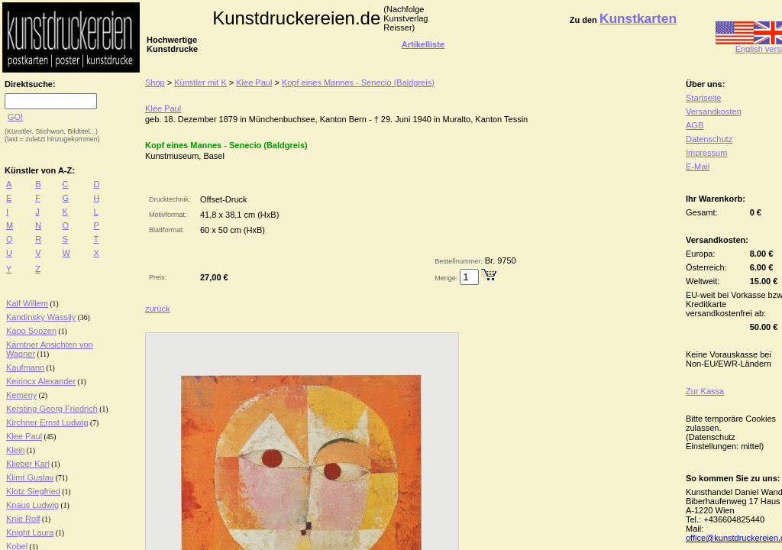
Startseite (703, 97)
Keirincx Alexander (41, 381)
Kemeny (21, 395)
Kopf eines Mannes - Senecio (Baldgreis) (358, 82)
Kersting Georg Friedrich (52, 408)
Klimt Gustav (29, 477)
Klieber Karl (28, 463)
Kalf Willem (27, 303)
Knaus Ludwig (32, 505)
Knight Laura (29, 532)
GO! (15, 116)
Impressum (706, 152)
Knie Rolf (23, 518)
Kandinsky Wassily (41, 317)
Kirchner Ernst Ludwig (47, 422)
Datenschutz (709, 139)
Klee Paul (24, 436)
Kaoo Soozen (31, 330)
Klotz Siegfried (33, 491)
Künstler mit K (200, 82)
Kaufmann (25, 367)
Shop (155, 82)
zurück (157, 308)
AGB (694, 125)
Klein (15, 450)
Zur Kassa (705, 391)
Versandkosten (714, 111)
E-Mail (697, 166)
